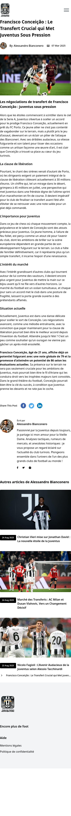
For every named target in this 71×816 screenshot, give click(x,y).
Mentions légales (11, 745)
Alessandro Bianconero (28, 46)
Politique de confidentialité (17, 751)
